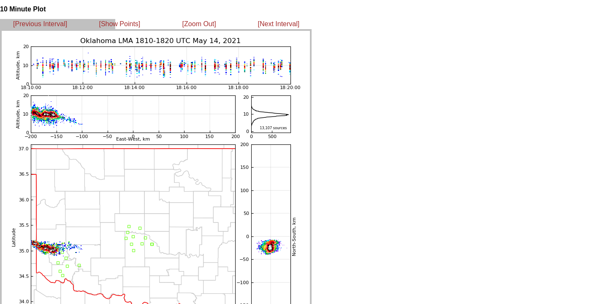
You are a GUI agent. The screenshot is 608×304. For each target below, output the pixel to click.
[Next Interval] (279, 23)
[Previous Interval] (40, 23)
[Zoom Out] (199, 23)
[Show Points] (119, 23)
